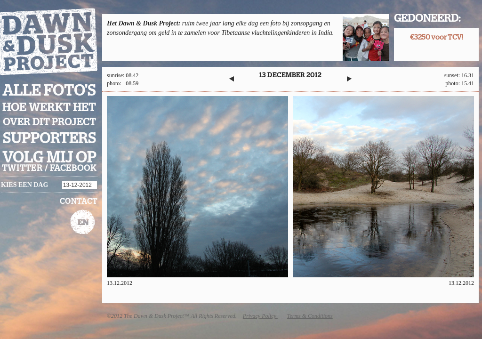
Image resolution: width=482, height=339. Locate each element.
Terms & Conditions (310, 316)
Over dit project (49, 122)
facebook (73, 168)
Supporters (49, 138)
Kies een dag (24, 184)
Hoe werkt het (49, 107)
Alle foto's (49, 90)
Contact (78, 201)
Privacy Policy (260, 316)
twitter (22, 168)
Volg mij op (49, 157)
